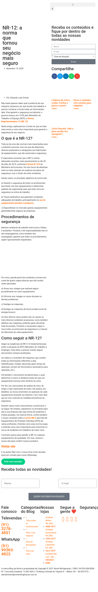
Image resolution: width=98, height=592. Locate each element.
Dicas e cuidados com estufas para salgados (82, 103)
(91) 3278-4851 (6, 528)
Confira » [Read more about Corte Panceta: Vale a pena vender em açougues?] (55, 137)
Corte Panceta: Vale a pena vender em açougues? (62, 131)
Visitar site (8, 446)
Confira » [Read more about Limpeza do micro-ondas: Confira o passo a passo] (55, 109)
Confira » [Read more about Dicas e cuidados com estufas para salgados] (77, 109)
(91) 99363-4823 (7, 549)
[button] (73, 5)
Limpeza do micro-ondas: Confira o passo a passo (61, 103)
